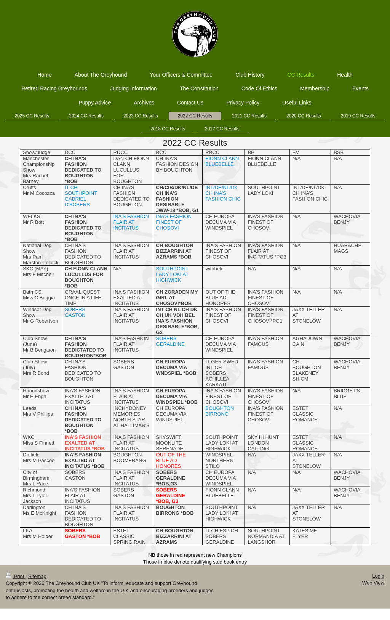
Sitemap (37, 576)
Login (378, 576)
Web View (373, 583)
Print (16, 576)
